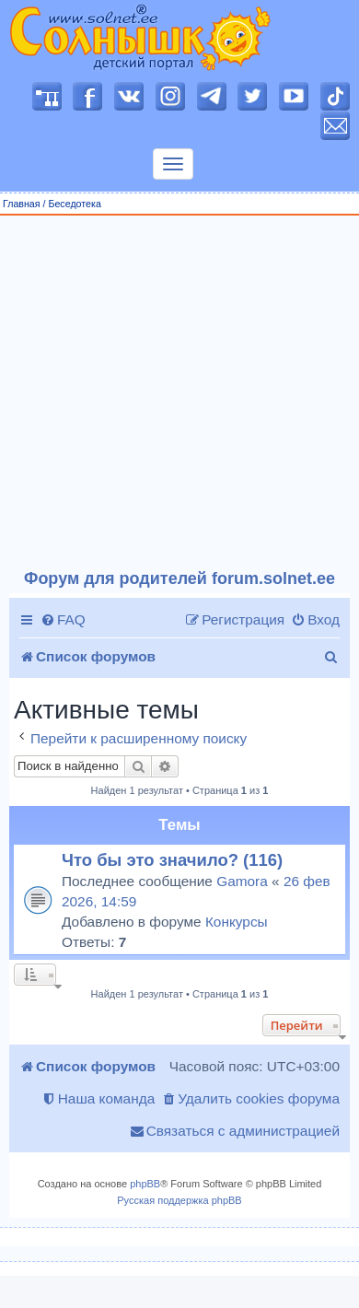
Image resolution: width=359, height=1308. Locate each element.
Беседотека (74, 203)
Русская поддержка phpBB (179, 1200)
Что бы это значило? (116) (172, 860)
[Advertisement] (172, 393)
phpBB (145, 1183)
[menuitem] (63, 620)
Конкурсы (236, 921)
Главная (22, 203)
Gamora (242, 881)
